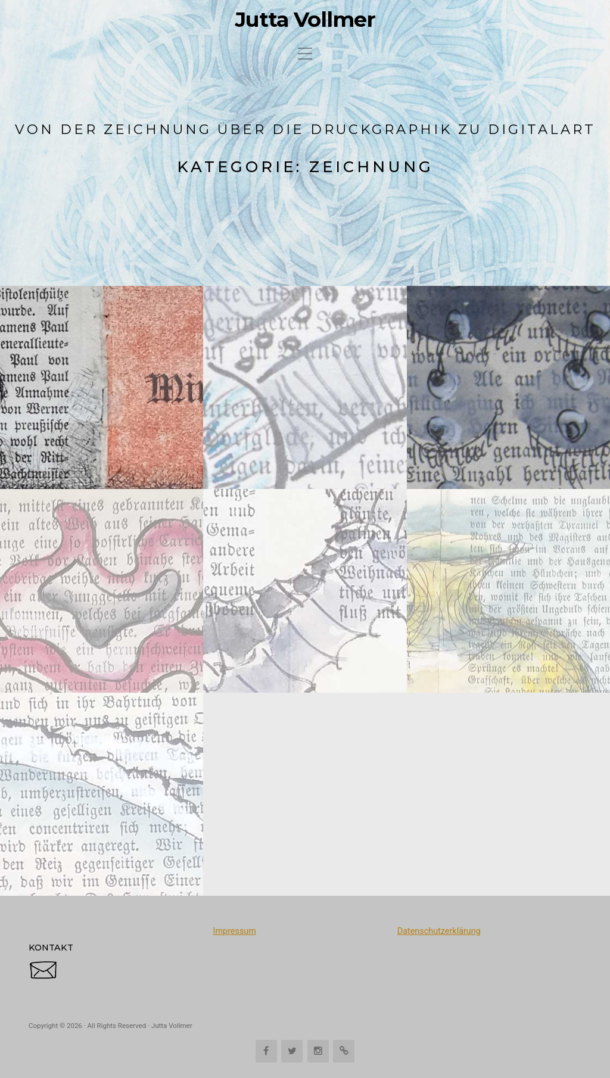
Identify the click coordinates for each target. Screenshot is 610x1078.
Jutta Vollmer (305, 19)
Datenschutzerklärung (439, 931)
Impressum (234, 931)
